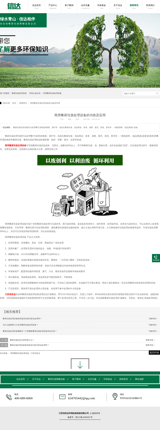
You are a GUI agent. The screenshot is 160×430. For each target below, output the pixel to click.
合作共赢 (85, 6)
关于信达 (118, 6)
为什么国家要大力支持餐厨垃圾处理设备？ (20, 325)
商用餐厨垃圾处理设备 (19, 353)
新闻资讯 (134, 6)
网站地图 (139, 379)
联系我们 (150, 6)
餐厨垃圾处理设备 (19, 93)
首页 (14, 103)
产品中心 (53, 6)
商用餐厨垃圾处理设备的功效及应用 (45, 103)
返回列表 (154, 352)
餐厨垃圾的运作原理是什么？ (22, 340)
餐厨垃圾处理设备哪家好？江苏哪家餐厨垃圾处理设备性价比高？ (30, 331)
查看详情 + (150, 340)
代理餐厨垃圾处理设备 (52, 93)
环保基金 (101, 6)
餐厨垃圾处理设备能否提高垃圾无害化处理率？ (22, 319)
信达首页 (36, 6)
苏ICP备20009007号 (84, 417)
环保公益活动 (34, 93)
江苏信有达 (35, 353)
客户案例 (69, 6)
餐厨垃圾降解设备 (56, 379)
